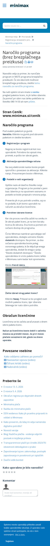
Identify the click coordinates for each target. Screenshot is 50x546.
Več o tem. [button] (20, 534)
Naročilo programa (13, 43)
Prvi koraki (26, 36)
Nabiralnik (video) (15, 366)
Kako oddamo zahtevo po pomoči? (23, 356)
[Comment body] (20, 493)
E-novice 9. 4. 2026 (15, 391)
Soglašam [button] (10, 541)
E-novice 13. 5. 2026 (15, 386)
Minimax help (11, 36)
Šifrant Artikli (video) (17, 363)
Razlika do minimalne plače (19, 408)
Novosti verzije (13, 430)
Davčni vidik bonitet (15, 460)
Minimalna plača (14, 404)
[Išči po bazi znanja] (22, 26)
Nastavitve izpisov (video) (19, 360)
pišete (32, 101)
